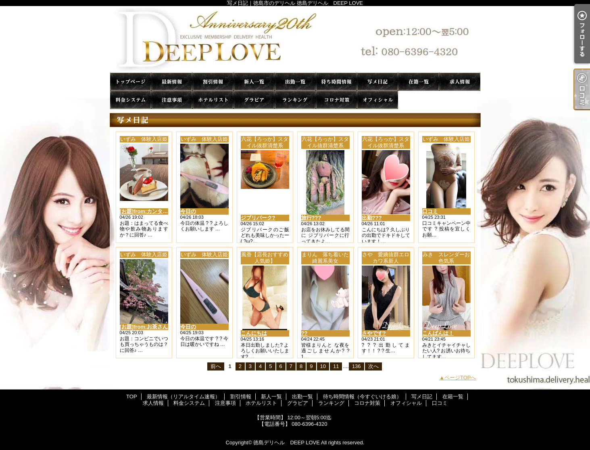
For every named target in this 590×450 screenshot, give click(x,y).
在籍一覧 (418, 82)
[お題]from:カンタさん (146, 211)
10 (323, 366)
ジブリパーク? (258, 218)
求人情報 (459, 82)
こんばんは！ (438, 333)
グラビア (254, 100)
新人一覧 (254, 82)
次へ (373, 366)
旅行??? (311, 218)
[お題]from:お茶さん (144, 327)
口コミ (418, 100)
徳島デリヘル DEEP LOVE (286, 443)
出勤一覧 (295, 82)
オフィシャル (377, 100)
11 (336, 366)
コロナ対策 (336, 100)
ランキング (295, 100)
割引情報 (212, 82)
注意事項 (171, 100)
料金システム (130, 100)
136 (356, 366)
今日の (188, 211)
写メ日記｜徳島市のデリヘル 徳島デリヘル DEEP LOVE (295, 39)
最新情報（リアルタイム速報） (171, 82)
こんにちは (254, 333)
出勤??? (372, 218)
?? (304, 333)
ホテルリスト (212, 100)
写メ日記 (377, 82)
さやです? (374, 333)
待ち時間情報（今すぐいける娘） (336, 82)
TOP (130, 82)
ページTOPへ (460, 378)
